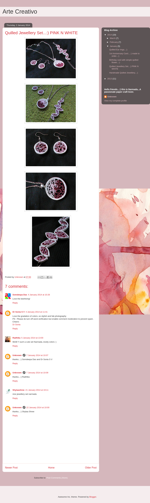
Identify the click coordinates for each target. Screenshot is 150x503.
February (114, 42)
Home (51, 467)
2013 (109, 78)
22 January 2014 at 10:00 (37, 407)
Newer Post (11, 467)
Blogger (92, 497)
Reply (15, 303)
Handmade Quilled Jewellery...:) (123, 73)
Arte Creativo (19, 11)
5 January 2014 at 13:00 (32, 338)
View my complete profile (115, 101)
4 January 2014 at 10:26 (39, 295)
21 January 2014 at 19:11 (36, 390)
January (114, 46)
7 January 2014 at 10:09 (37, 372)
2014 (109, 35)
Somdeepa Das (19, 295)
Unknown (17, 355)
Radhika (16, 338)
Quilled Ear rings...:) (118, 49)
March (113, 38)
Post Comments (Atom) (57, 478)
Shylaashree (18, 390)
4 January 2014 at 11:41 (37, 312)
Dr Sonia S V (18, 312)
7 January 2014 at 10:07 (37, 355)
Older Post (91, 467)
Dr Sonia (16, 324)
